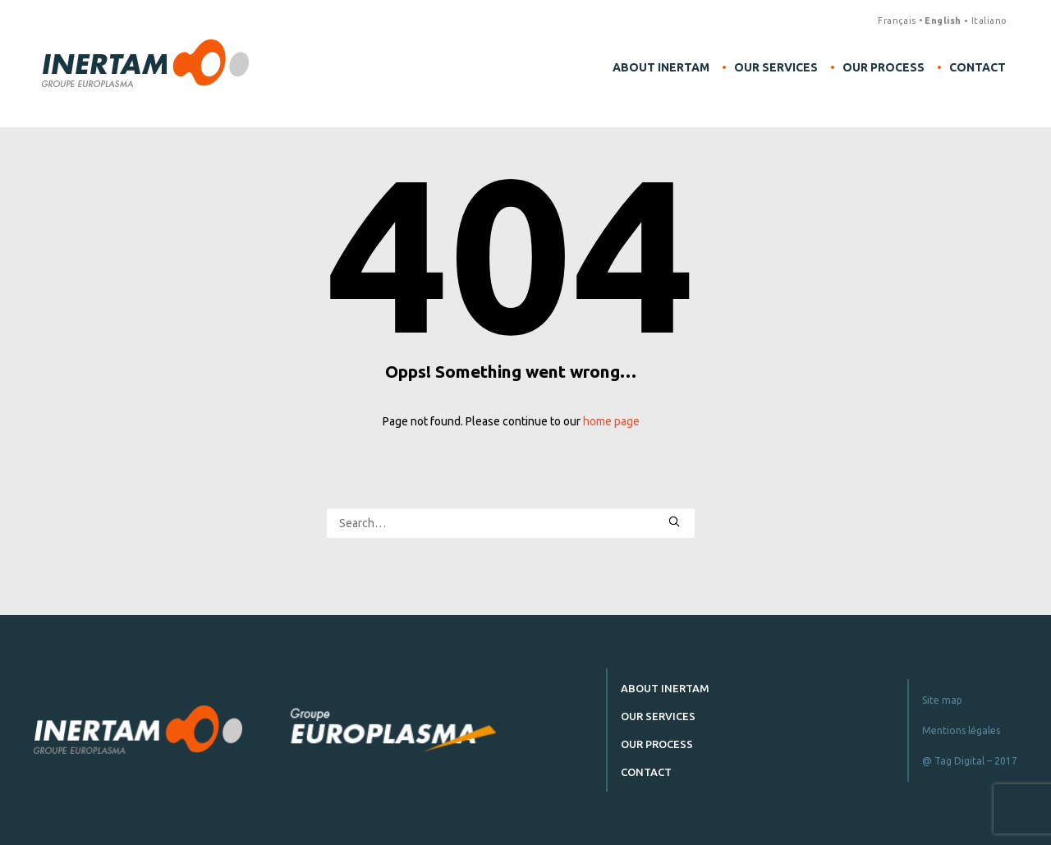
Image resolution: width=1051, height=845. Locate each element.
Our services (776, 67)
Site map (942, 700)
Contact (977, 67)
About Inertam (661, 67)
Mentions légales (961, 730)
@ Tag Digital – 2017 (969, 760)
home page (611, 421)
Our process (883, 67)
